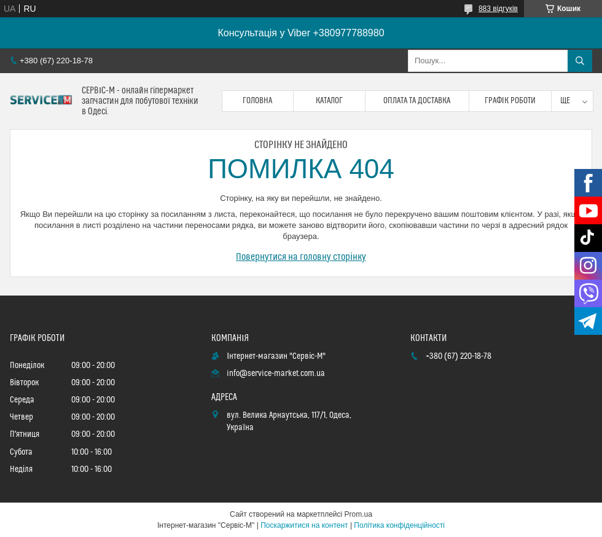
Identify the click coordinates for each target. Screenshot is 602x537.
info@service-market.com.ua (276, 373)
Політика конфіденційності (399, 525)
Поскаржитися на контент (304, 525)
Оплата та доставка (416, 101)
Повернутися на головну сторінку (301, 256)
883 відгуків (498, 8)
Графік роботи (510, 101)
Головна (257, 101)
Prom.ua (358, 514)
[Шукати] (580, 61)
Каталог (329, 101)
